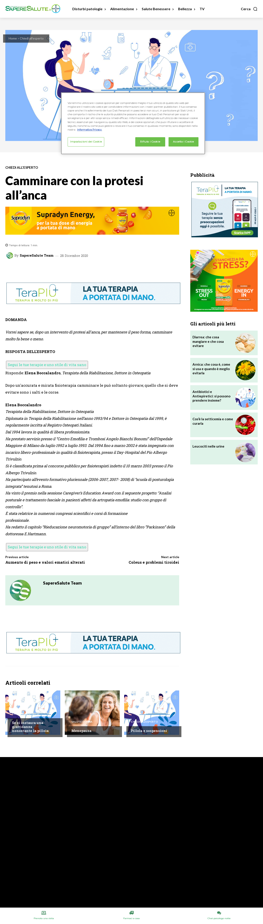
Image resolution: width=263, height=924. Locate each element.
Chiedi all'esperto (32, 38)
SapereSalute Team (36, 255)
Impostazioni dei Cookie (86, 141)
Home (13, 38)
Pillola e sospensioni (149, 730)
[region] (133, 123)
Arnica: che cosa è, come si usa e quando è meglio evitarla (211, 368)
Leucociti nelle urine (208, 446)
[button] (249, 9)
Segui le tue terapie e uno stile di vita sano (47, 364)
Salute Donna (81, 721)
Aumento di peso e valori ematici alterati (45, 562)
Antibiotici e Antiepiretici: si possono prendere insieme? (211, 396)
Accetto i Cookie (183, 141)
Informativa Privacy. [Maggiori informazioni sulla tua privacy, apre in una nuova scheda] (89, 129)
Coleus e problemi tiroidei (154, 562)
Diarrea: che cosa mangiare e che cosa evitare (208, 341)
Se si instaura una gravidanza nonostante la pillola (30, 726)
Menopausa (81, 730)
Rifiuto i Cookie (150, 141)
